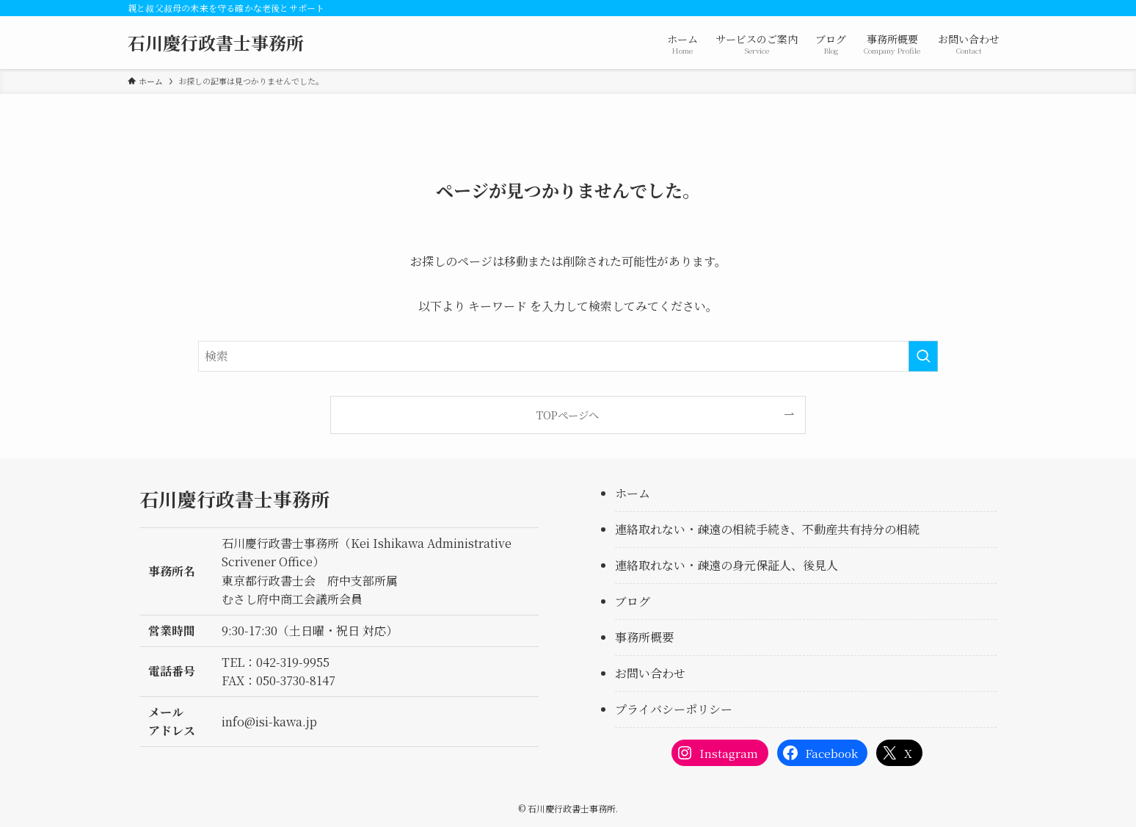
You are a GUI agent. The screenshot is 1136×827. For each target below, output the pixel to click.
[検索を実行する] (923, 356)
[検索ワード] (568, 356)
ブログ (632, 601)
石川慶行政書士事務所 (216, 42)
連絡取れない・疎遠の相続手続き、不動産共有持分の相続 (767, 529)
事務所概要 (644, 637)
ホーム (632, 493)
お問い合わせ (650, 673)
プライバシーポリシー (673, 709)
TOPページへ (567, 414)
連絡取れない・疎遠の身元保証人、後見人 (726, 565)
